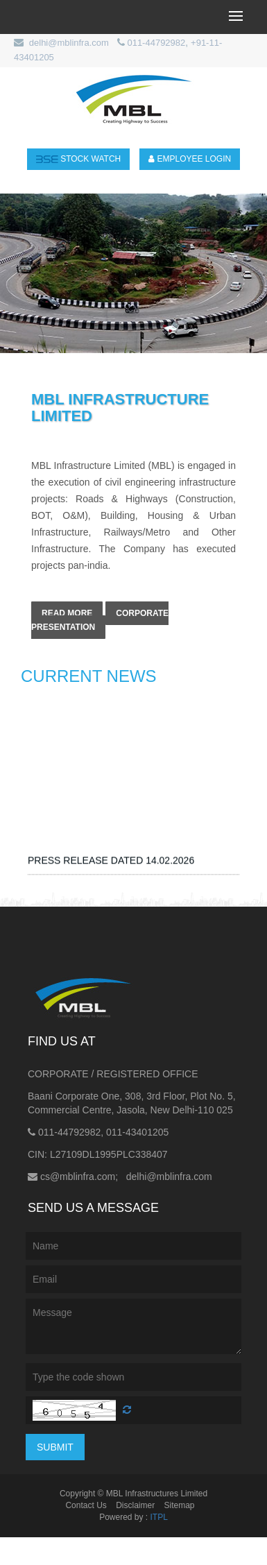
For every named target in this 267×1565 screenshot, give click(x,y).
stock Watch (78, 159)
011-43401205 (137, 1132)
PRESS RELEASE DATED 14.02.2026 (111, 869)
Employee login (189, 159)
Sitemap (179, 1505)
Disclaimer (135, 1505)
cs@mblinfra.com (77, 1176)
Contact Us (85, 1505)
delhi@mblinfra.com (69, 42)
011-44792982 (156, 42)
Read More (67, 613)
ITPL (159, 1517)
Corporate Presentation (100, 620)
